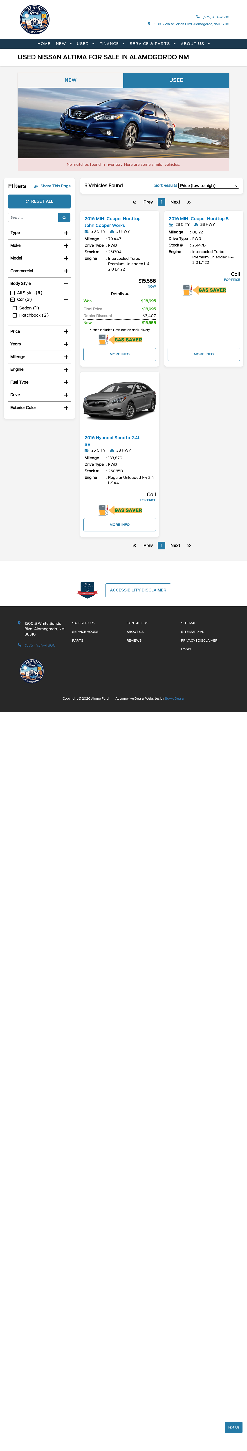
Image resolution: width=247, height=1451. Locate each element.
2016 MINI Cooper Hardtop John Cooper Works (111, 225)
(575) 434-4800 (212, 17)
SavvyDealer (174, 705)
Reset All (39, 201)
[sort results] (208, 186)
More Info (120, 361)
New (61, 44)
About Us (193, 44)
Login (186, 656)
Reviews (134, 647)
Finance (110, 44)
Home (44, 44)
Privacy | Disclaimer (199, 647)
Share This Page (52, 186)
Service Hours (85, 638)
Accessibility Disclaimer (138, 597)
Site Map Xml (192, 638)
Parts (77, 647)
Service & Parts (150, 44)
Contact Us (137, 629)
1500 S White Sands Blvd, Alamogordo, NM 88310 (188, 24)
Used (83, 44)
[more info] (119, 211)
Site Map (189, 629)
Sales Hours (83, 629)
